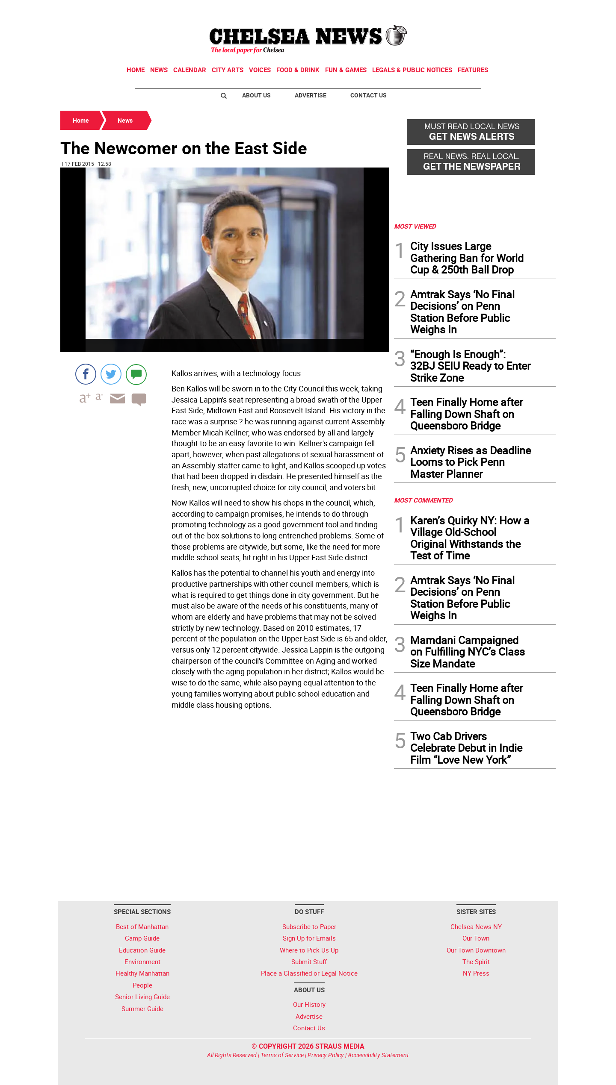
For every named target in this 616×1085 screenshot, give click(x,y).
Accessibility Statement (378, 1055)
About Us (256, 95)
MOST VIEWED (415, 226)
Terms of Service (282, 1055)
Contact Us (368, 95)
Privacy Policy (326, 1055)
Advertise (310, 95)
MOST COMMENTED (423, 500)
